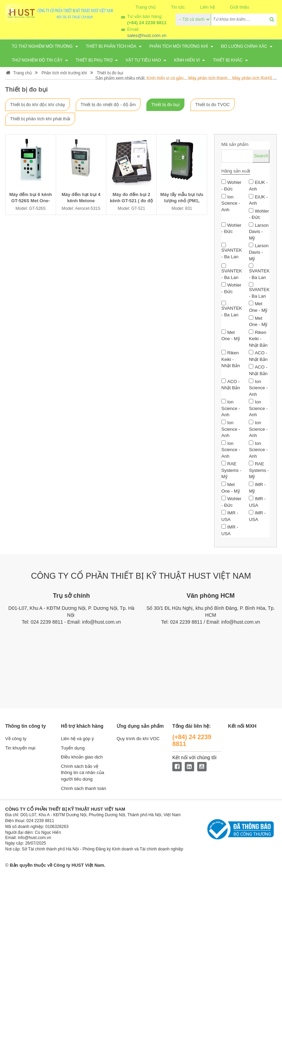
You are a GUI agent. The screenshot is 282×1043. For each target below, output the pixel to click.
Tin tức (178, 7)
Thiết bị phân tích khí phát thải (40, 118)
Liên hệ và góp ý (77, 738)
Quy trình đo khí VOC (138, 738)
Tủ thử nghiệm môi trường (42, 46)
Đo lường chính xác (244, 46)
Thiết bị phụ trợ (94, 60)
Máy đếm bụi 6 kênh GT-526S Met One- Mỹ (30, 200)
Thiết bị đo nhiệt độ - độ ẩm (108, 104)
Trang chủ (145, 7)
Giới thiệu (239, 7)
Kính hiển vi (187, 60)
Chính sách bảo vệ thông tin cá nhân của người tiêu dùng (82, 773)
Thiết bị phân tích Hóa (111, 46)
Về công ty (15, 738)
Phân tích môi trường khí (178, 46)
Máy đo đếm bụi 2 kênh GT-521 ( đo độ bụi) (131, 200)
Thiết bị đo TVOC (212, 104)
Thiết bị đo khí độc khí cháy (37, 104)
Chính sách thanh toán (83, 788)
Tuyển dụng (73, 748)
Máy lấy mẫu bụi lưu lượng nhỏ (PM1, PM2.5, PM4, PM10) (181, 200)
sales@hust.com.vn (146, 35)
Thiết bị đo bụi (110, 73)
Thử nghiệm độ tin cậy (37, 60)
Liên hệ (207, 7)
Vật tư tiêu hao (143, 60)
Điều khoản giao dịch (82, 757)
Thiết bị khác (227, 60)
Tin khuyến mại (20, 748)
